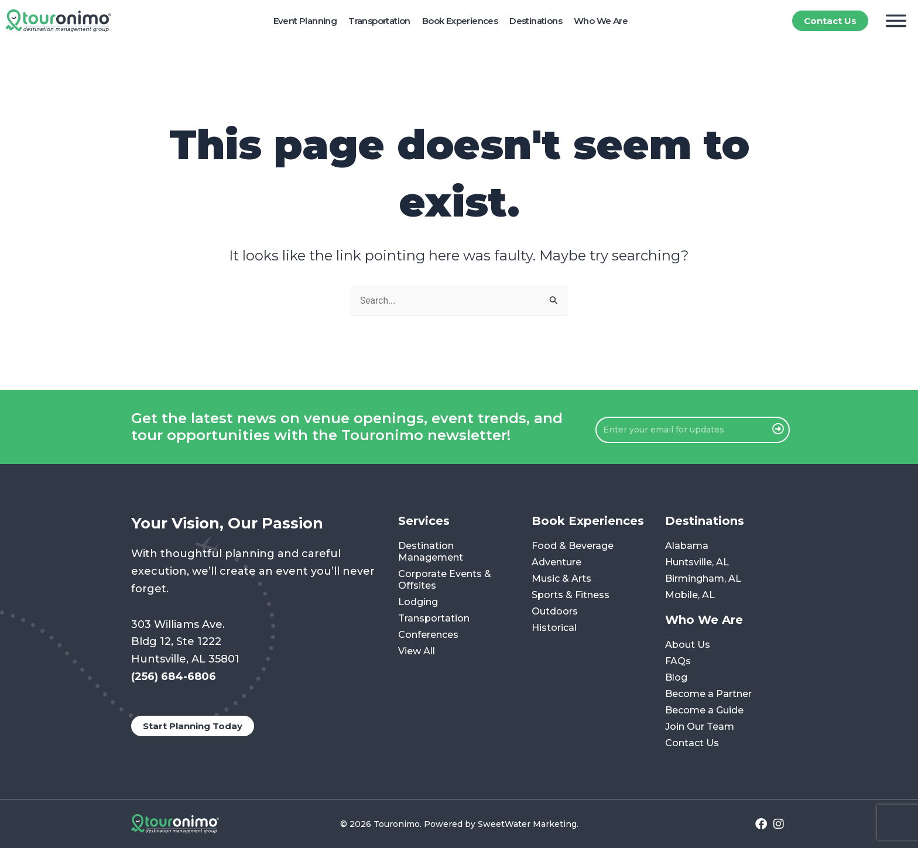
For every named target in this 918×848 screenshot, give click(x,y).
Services (424, 521)
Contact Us (692, 743)
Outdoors (555, 611)
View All (416, 651)
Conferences (428, 635)
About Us (687, 645)
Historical (554, 628)
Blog (676, 678)
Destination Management (430, 552)
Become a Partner (708, 694)
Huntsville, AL (697, 562)
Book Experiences (460, 20)
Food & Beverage (573, 546)
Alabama (686, 546)
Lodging (418, 602)
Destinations (535, 20)
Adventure (556, 562)
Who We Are (601, 20)
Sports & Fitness (570, 595)
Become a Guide (704, 710)
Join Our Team (699, 727)
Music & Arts (561, 579)
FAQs (678, 661)
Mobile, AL (690, 595)
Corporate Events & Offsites (444, 580)
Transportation (379, 20)
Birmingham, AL (703, 579)
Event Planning (305, 20)
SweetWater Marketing (527, 824)
